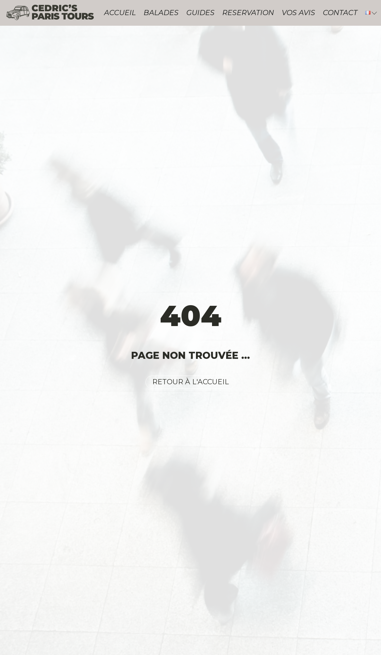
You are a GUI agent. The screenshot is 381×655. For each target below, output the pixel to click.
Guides (200, 12)
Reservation (248, 12)
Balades (161, 12)
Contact (340, 12)
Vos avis (298, 12)
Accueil (120, 12)
